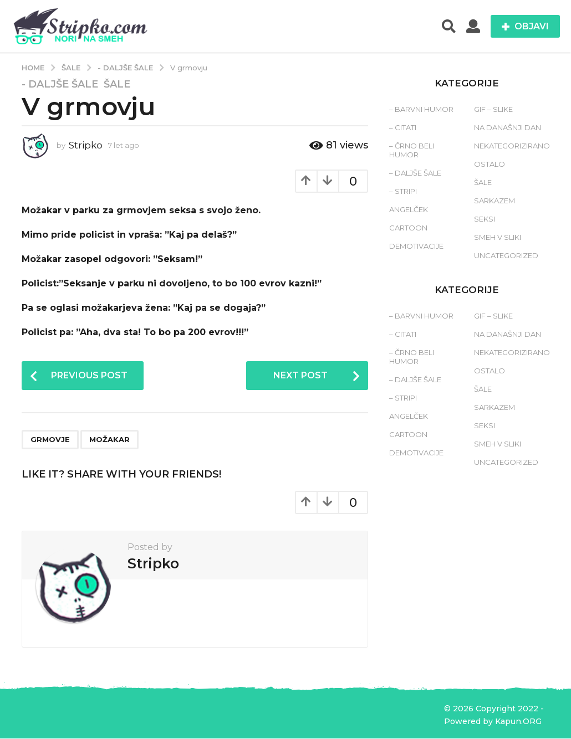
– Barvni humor (421, 109)
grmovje (50, 439)
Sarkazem (494, 200)
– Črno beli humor (411, 150)
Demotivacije (416, 246)
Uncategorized (506, 255)
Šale (117, 84)
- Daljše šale (60, 84)
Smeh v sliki (497, 237)
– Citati (402, 127)
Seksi (484, 218)
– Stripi (403, 191)
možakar (109, 439)
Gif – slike (493, 109)
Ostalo (489, 164)
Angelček (408, 209)
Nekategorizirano (512, 145)
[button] (449, 27)
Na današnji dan (507, 127)
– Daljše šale (415, 172)
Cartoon (408, 227)
